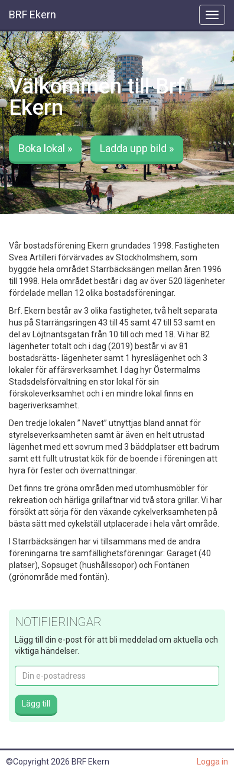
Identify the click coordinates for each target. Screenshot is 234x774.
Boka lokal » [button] (45, 148)
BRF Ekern (32, 14)
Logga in (212, 761)
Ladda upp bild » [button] (137, 148)
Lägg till (36, 703)
